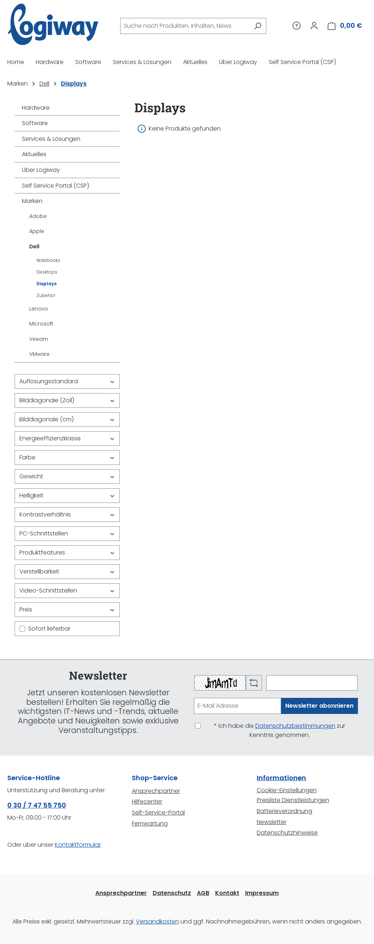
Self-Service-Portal (158, 812)
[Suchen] (257, 26)
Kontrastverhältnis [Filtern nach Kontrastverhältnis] (67, 514)
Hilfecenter (147, 801)
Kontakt (227, 893)
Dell (34, 246)
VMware (39, 354)
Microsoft (41, 323)
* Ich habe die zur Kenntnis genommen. (279, 731)
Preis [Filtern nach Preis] (67, 609)
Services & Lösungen (51, 139)
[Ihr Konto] (314, 25)
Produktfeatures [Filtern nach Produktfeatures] (67, 552)
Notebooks (48, 260)
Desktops (47, 272)
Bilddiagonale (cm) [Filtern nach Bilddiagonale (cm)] (67, 419)
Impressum (262, 893)
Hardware (36, 108)
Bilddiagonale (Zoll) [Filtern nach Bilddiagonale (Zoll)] (67, 400)
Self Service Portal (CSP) (55, 185)
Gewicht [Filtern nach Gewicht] (67, 476)
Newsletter (271, 822)
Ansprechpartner (156, 791)
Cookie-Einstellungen (287, 790)
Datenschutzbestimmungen (295, 726)
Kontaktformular (78, 844)
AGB (203, 893)
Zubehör (46, 295)
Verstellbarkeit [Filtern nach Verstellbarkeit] (67, 571)
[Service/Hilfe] (296, 25)
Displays (47, 284)
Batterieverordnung (284, 811)
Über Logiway (41, 170)
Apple (36, 231)
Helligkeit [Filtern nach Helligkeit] (67, 495)
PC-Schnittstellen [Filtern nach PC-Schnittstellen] (67, 533)
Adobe (38, 216)
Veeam (38, 339)
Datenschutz (172, 893)
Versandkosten (157, 921)
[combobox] (184, 26)
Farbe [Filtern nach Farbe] (67, 457)
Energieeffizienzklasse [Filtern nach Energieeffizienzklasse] (67, 438)
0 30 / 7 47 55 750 (36, 805)
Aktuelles (34, 154)
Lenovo (38, 308)
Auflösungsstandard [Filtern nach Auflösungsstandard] (67, 381)
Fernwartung (150, 823)
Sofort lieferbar (49, 628)
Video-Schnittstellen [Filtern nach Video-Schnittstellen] (67, 590)
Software (35, 123)
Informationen (281, 777)
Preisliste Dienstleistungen (293, 800)
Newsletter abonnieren (319, 706)
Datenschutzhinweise (287, 832)
